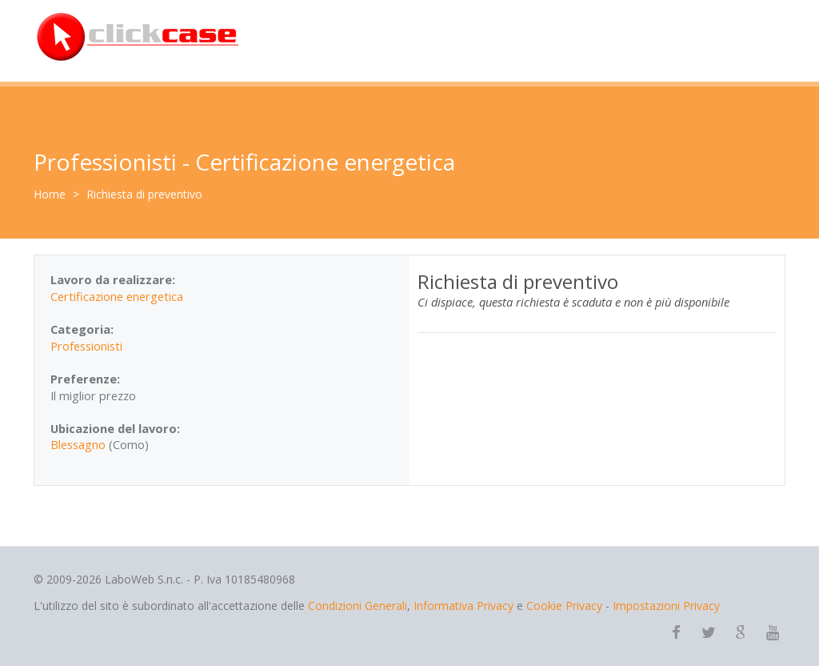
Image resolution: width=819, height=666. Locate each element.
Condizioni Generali (357, 605)
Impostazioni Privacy (666, 605)
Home (50, 194)
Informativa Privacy (463, 605)
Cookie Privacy (564, 605)
